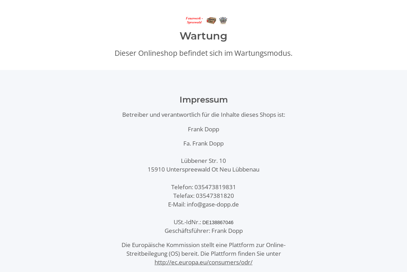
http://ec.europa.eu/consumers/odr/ (203, 262)
